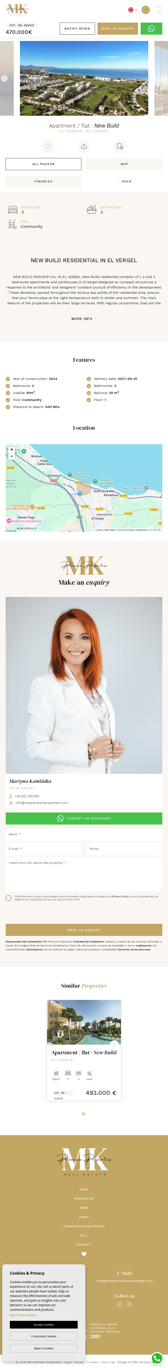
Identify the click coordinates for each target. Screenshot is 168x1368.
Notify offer (77, 28)
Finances (43, 181)
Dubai (84, 1217)
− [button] (11, 456)
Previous (4, 78)
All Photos (43, 164)
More (84, 1207)
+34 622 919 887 (24, 796)
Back (124, 181)
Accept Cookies (44, 1325)
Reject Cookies (43, 1348)
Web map (108, 1362)
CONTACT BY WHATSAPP (84, 818)
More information (23, 1315)
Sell (84, 1235)
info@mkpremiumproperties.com (38, 803)
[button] (84, 146)
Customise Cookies (43, 1336)
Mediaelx (145, 1362)
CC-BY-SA (155, 530)
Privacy (79, 1362)
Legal (68, 1362)
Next (163, 78)
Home (84, 1189)
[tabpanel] (84, 1050)
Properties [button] (84, 1198)
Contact (84, 1244)
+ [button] (11, 450)
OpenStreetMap (126, 530)
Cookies (92, 1362)
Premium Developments (84, 1226)
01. (84, 1114)
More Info (84, 319)
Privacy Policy (121, 896)
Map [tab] (124, 164)
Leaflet (99, 530)
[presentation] (29, 913)
